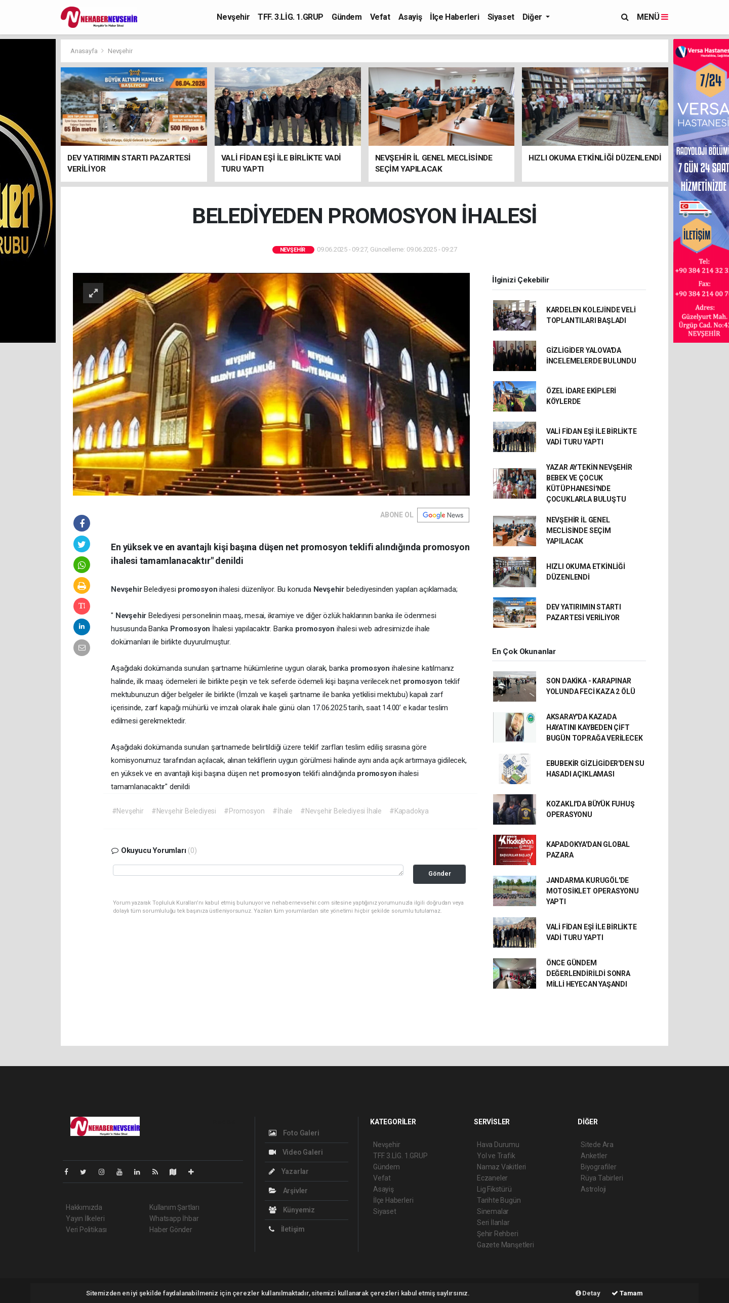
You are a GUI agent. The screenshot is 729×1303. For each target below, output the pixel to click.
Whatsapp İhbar (173, 1218)
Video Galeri (295, 1152)
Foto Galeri (294, 1133)
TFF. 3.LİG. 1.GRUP (290, 17)
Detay (588, 1293)
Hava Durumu (498, 1145)
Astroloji (593, 1189)
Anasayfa (84, 51)
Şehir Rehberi (497, 1234)
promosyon (198, 589)
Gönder (439, 873)
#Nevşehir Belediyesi (183, 811)
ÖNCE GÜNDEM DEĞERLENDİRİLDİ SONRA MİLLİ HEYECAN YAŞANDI (588, 973)
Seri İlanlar (493, 1222)
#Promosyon (244, 811)
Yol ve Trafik (496, 1156)
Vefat (380, 17)
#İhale (282, 811)
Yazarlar (289, 1171)
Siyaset (501, 17)
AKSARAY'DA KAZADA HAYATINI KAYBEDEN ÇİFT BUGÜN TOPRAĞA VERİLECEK (594, 727)
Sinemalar (493, 1211)
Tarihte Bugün (499, 1200)
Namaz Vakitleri (501, 1167)
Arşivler (288, 1191)
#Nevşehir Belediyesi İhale (341, 811)
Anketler (594, 1156)
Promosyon (191, 628)
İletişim (287, 1229)
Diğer (533, 17)
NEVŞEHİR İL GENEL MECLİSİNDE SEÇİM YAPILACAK (578, 530)
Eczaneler (492, 1178)
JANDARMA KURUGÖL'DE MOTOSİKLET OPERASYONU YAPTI (592, 891)
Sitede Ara (597, 1145)
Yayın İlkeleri (85, 1218)
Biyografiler (599, 1167)
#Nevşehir (128, 811)
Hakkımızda (84, 1207)
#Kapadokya (409, 811)
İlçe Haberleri (454, 17)
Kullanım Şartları (174, 1207)
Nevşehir (233, 17)
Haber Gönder (170, 1230)
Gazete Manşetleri (505, 1245)
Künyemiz (292, 1210)
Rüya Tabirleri (602, 1178)
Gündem (347, 17)
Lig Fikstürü (494, 1189)
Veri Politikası (86, 1230)
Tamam (627, 1293)
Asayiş (410, 17)
